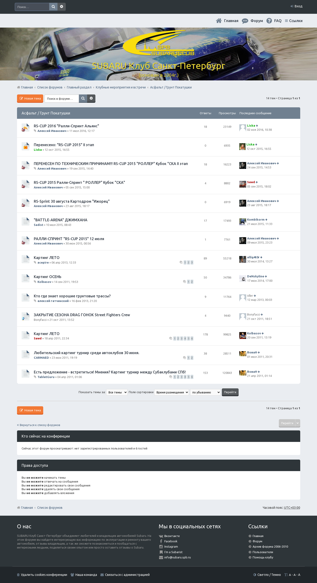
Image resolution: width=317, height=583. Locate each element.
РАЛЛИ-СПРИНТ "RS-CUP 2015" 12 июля (69, 239)
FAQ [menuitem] (278, 21)
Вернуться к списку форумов (40, 425)
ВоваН (252, 352)
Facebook (170, 541)
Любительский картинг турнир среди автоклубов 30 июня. (86, 353)
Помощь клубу (263, 557)
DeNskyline (255, 276)
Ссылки (296, 21)
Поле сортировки (159, 392)
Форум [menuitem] (257, 21)
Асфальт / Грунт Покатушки (46, 113)
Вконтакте (172, 535)
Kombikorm (256, 219)
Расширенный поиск (61, 7)
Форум (257, 541)
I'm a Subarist (173, 552)
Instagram (171, 546)
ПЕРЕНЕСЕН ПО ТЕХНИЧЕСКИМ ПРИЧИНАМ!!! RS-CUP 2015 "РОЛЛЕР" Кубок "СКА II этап (111, 164)
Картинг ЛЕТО (47, 258)
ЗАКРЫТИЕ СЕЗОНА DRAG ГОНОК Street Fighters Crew (82, 315)
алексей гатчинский (53, 300)
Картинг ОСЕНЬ (47, 277)
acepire (43, 262)
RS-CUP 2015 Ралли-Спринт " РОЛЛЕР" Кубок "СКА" (79, 182)
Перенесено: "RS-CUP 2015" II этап (64, 145)
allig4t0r (253, 257)
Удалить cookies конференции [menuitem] (44, 575)
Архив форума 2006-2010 (270, 546)
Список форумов (50, 507)
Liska (251, 125)
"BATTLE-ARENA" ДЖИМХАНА (60, 220)
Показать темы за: (103, 392)
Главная (231, 21)
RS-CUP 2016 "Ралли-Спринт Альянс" (66, 126)
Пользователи (263, 552)
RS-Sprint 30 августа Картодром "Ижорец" (72, 201)
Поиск (53, 7)
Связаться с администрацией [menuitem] (127, 575)
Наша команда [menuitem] (86, 575)
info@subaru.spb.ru (177, 557)
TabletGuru (45, 376)
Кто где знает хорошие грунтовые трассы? (72, 296)
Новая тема (32, 98)
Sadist (38, 224)
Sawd (251, 182)
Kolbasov (44, 281)
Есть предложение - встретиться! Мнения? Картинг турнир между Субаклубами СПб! (110, 372)
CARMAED (41, 357)
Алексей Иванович (51, 130)
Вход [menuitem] (299, 6)
